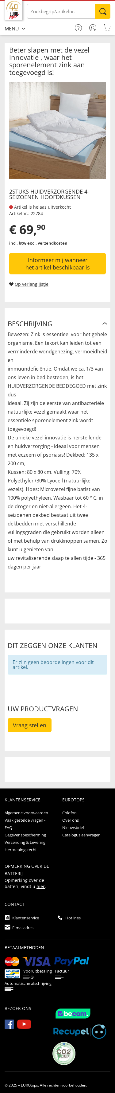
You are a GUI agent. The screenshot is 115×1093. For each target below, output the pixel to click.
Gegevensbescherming (25, 835)
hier (40, 886)
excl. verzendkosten (47, 243)
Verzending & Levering (25, 842)
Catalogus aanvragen (81, 835)
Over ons (70, 820)
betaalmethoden (24, 947)
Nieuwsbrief (73, 827)
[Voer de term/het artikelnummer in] (68, 11)
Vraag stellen (29, 725)
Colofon (69, 813)
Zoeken (102, 11)
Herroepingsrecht (21, 849)
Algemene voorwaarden (26, 813)
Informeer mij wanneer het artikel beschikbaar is (57, 263)
